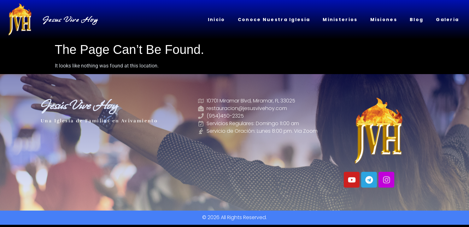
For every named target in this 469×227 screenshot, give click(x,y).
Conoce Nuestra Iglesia (274, 19)
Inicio (216, 19)
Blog (416, 19)
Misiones (383, 19)
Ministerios (340, 19)
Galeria (447, 19)
